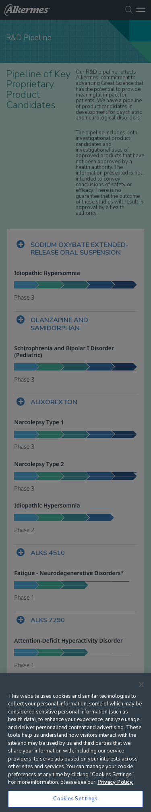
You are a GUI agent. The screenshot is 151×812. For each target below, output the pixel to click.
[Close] (141, 684)
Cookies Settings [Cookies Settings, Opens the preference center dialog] (75, 798)
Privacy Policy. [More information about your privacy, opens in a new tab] (115, 782)
